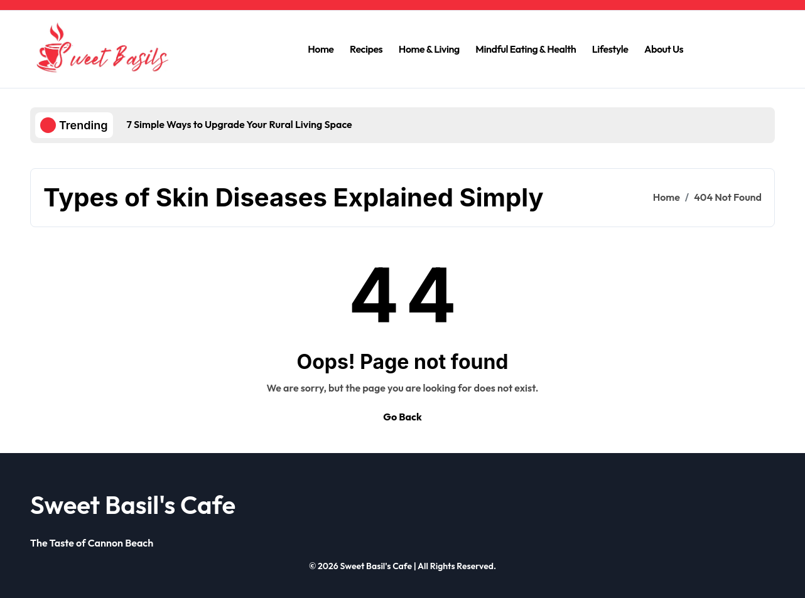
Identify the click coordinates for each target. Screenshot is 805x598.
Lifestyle (610, 49)
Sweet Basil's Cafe (132, 504)
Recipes (366, 49)
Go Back (402, 416)
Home (320, 49)
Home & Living (429, 49)
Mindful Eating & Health (525, 49)
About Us (663, 49)
